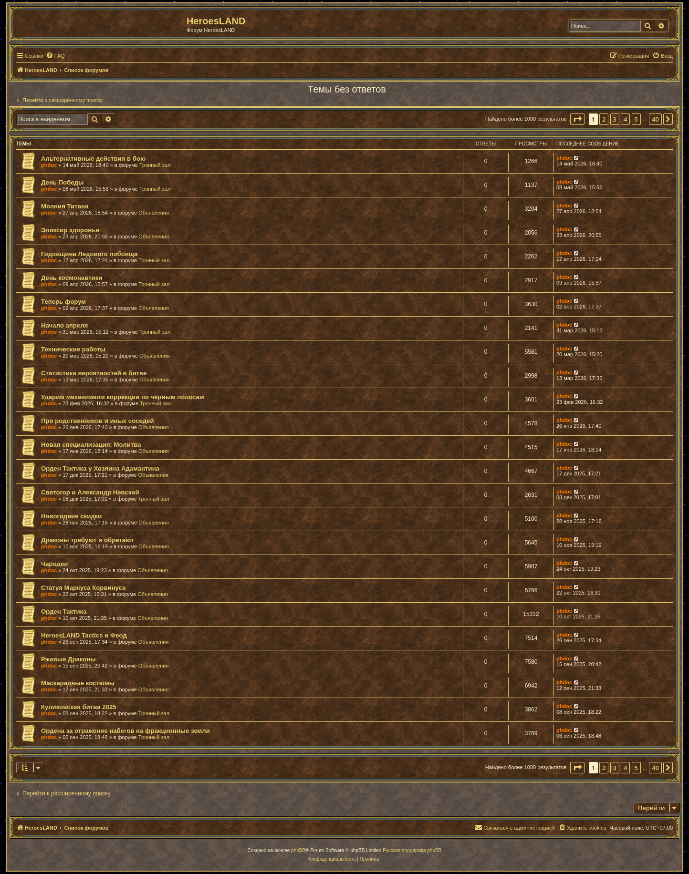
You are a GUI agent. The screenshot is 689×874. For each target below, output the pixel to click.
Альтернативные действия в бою (93, 158)
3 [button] (614, 119)
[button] (577, 119)
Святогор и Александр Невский (90, 492)
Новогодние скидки (71, 516)
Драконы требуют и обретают (87, 540)
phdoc (49, 165)
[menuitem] (55, 56)
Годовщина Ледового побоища (89, 253)
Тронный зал (154, 165)
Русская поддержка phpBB (412, 850)
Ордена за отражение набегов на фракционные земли (125, 730)
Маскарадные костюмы (78, 683)
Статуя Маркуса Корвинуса (83, 587)
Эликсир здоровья (70, 230)
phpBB (298, 850)
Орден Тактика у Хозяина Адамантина (100, 468)
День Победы (62, 182)
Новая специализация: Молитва (91, 444)
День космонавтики (71, 277)
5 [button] (636, 119)
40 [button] (655, 119)
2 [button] (603, 119)
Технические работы (73, 349)
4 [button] (625, 119)
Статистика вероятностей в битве (93, 373)
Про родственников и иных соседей (97, 420)
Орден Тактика (63, 611)
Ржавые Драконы (68, 659)
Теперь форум (63, 301)
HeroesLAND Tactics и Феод (84, 635)
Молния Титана (64, 206)
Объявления (153, 213)
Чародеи (54, 563)
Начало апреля (64, 325)
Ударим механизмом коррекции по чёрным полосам (122, 397)
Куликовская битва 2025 (78, 706)
